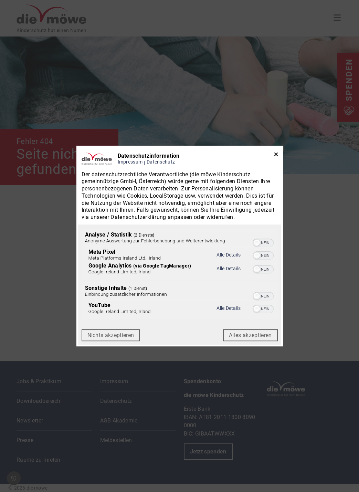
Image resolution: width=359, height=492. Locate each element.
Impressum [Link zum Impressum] (130, 162)
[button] (257, 243)
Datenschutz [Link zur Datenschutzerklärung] (161, 162)
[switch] (263, 242)
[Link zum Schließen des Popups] (276, 156)
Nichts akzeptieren (110, 335)
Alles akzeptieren (250, 335)
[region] (180, 274)
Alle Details (229, 255)
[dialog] (179, 246)
